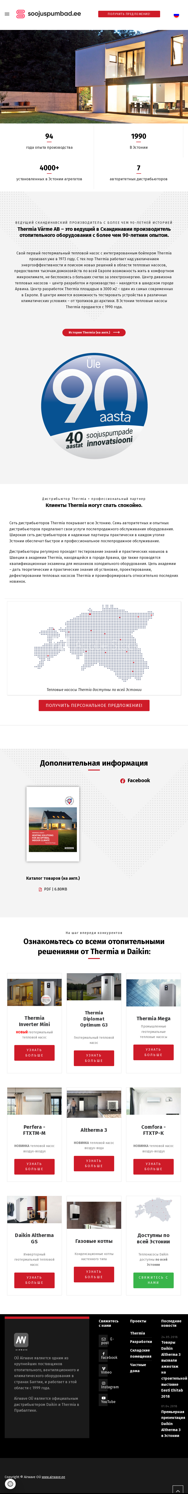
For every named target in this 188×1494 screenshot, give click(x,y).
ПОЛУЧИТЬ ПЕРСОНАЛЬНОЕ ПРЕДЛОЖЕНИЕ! (94, 705)
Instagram (110, 1387)
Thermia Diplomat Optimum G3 (94, 1019)
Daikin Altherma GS (34, 1238)
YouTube (108, 1402)
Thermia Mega (153, 1018)
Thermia (137, 1333)
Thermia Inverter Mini (34, 1021)
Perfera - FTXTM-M (34, 1130)
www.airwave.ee (53, 1477)
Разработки (141, 1341)
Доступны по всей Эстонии (153, 1238)
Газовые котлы (94, 1241)
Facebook (109, 1357)
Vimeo (106, 1372)
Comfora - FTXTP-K (153, 1130)
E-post (107, 1341)
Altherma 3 (94, 1130)
